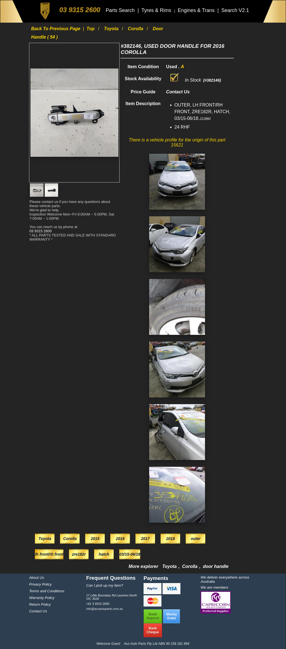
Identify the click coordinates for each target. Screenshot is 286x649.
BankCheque (153, 630)
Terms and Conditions (46, 591)
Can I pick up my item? (104, 585)
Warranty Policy (41, 598)
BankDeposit (153, 616)
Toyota (112, 28)
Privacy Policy (40, 584)
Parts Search (121, 10)
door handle (216, 566)
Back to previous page (56, 28)
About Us (36, 577)
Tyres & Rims (157, 10)
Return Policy (40, 604)
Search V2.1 (235, 10)
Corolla (136, 28)
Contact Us (38, 611)
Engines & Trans (197, 10)
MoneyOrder (171, 616)
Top (91, 28)
